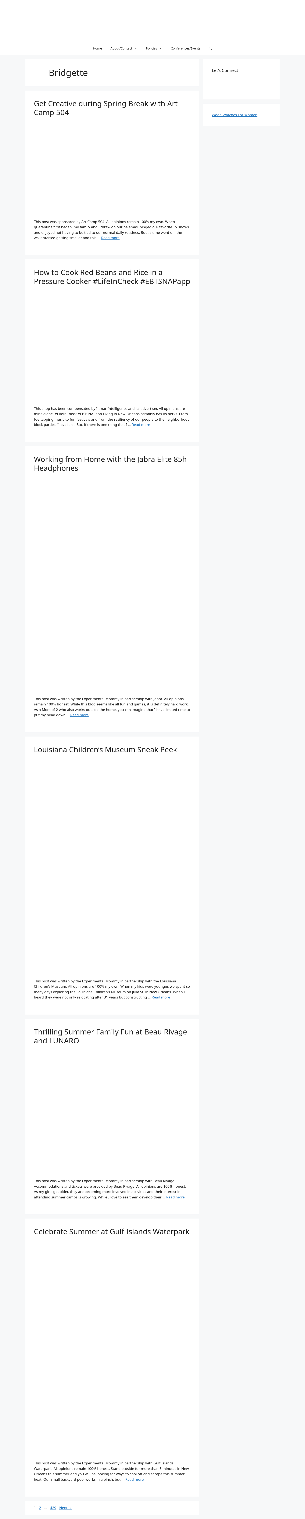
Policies (156, 48)
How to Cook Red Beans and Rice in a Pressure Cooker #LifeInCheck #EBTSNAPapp (112, 276)
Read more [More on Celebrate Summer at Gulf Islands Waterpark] (134, 1479)
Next (65, 1507)
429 (53, 1507)
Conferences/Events (185, 48)
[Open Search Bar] (210, 48)
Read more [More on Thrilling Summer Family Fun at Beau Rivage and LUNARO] (175, 1197)
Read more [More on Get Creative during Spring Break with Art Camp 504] (110, 237)
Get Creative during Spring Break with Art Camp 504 (106, 107)
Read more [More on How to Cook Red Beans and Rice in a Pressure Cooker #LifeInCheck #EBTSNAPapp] (141, 424)
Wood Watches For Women (234, 114)
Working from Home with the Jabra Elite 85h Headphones (110, 463)
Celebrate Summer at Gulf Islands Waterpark (111, 1231)
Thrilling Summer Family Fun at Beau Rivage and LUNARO (110, 1036)
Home (97, 48)
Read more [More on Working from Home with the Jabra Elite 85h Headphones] (79, 714)
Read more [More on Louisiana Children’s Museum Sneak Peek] (161, 997)
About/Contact (125, 48)
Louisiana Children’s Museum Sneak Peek (105, 749)
